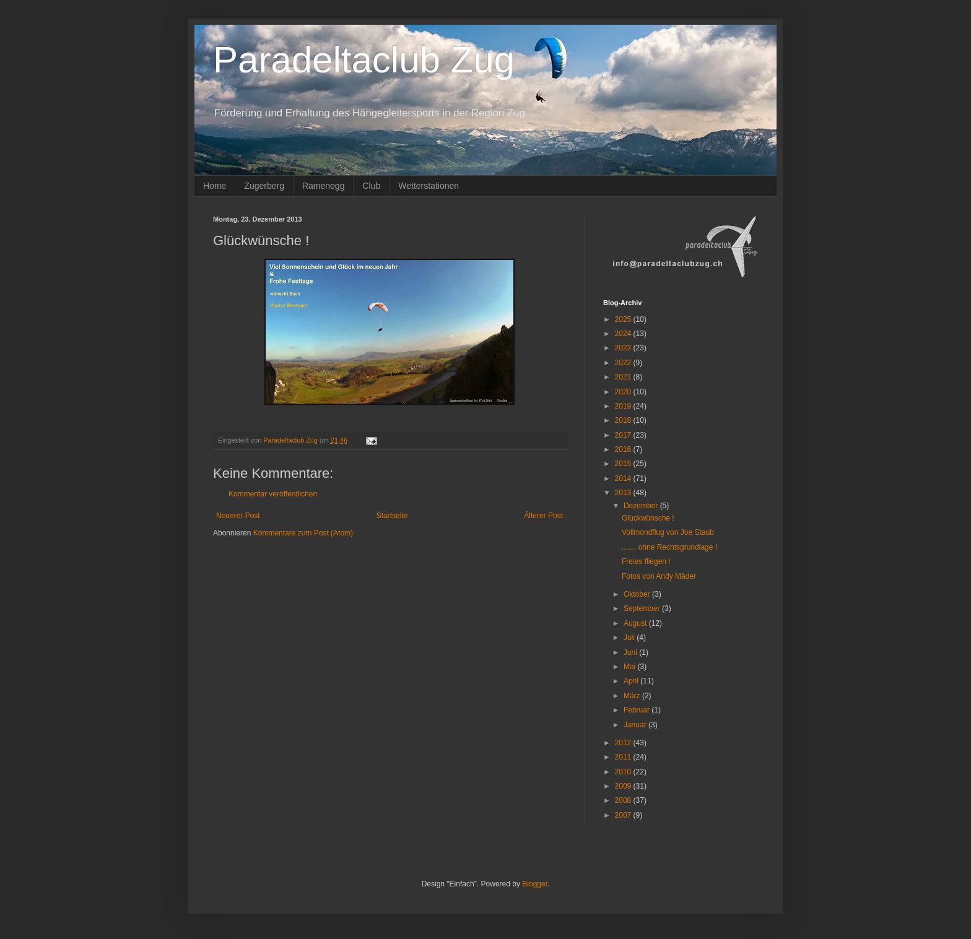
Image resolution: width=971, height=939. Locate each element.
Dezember (642, 505)
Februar (637, 710)
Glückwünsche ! (648, 518)
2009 (624, 786)
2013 (624, 492)
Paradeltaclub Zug (364, 59)
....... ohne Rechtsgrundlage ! (669, 547)
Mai (631, 666)
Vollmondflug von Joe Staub (668, 532)
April (632, 681)
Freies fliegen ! (646, 561)
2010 (624, 772)
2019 (624, 406)
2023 (624, 348)
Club (371, 186)
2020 (624, 391)
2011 (624, 757)
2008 (624, 800)
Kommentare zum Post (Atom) (303, 533)
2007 (624, 815)
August (636, 623)
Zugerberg (264, 186)
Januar (636, 724)
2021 (624, 377)
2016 (624, 449)
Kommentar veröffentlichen (273, 494)
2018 (624, 420)
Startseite (392, 515)
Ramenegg (323, 186)
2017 (624, 435)
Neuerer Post (238, 515)
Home (214, 186)
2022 (624, 362)
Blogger (534, 884)
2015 (624, 463)
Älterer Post (543, 515)
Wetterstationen (428, 186)
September (643, 608)
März (633, 695)
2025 (624, 319)
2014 (624, 478)
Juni (631, 652)
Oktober (638, 594)
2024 (624, 333)
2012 (624, 742)
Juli (630, 637)
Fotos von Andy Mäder (659, 576)
